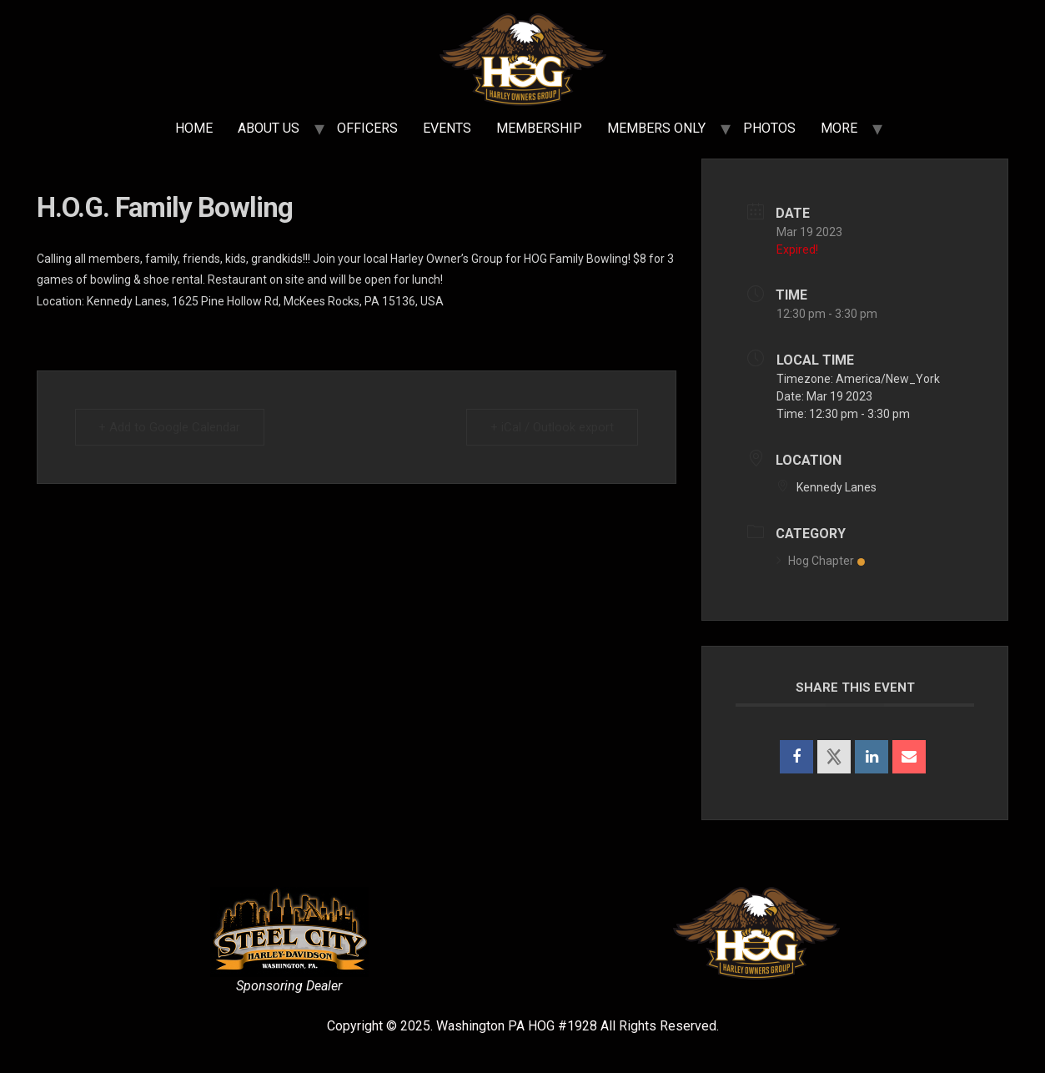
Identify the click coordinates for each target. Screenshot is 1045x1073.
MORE (839, 128)
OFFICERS (367, 128)
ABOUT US (268, 128)
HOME (194, 128)
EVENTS (447, 128)
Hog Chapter (820, 560)
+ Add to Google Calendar (170, 427)
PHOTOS (769, 128)
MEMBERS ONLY (656, 128)
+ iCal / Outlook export (552, 427)
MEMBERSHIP (539, 128)
